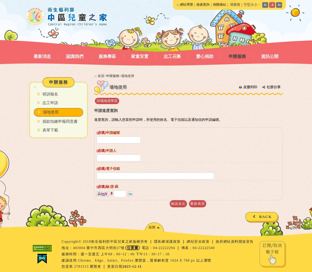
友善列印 (250, 87)
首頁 (101, 76)
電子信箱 (108, 168)
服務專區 (107, 56)
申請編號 (108, 132)
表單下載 (50, 130)
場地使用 (50, 112)
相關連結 (219, 4)
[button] (111, 193)
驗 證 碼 (107, 186)
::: (177, 4)
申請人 (106, 150)
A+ (280, 5)
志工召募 (172, 56)
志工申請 (50, 103)
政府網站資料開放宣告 (235, 241)
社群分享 (274, 87)
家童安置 (139, 56)
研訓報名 (50, 94)
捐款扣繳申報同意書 (60, 121)
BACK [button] (265, 217)
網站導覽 (186, 4)
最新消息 (42, 56)
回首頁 (235, 4)
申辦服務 (237, 56)
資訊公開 (269, 56)
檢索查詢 (203, 4)
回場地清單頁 (107, 101)
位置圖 (132, 248)
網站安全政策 (199, 241)
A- (265, 5)
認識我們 (74, 56)
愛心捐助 (204, 56)
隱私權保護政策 (168, 241)
